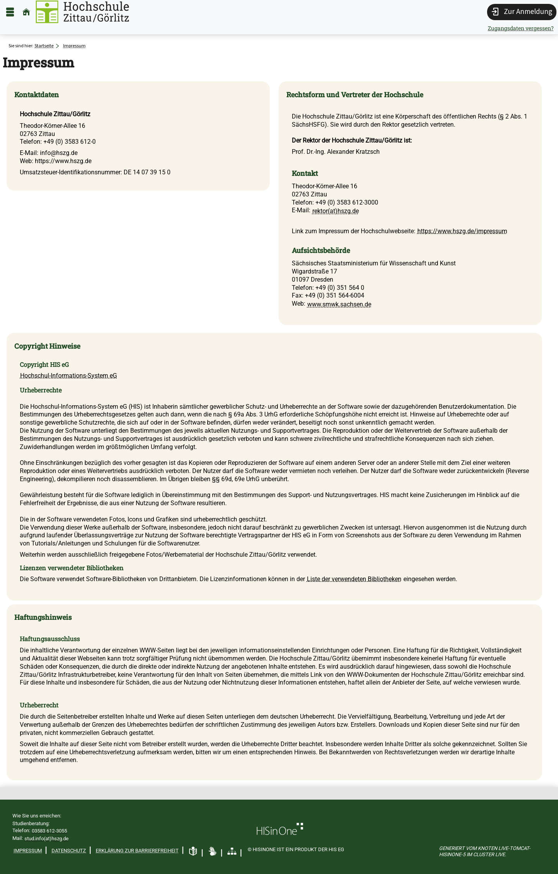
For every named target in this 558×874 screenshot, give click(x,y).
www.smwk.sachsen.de (339, 304)
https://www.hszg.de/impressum (462, 231)
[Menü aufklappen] (10, 12)
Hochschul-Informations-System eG (68, 375)
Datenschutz (69, 850)
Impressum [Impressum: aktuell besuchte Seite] (74, 46)
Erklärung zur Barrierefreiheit (137, 850)
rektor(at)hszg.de (335, 211)
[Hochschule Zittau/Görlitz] (82, 12)
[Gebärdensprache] (212, 852)
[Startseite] (26, 11)
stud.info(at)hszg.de (46, 838)
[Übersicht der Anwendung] (232, 852)
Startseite (43, 46)
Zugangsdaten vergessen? (521, 28)
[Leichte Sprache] (193, 852)
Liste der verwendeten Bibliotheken (354, 579)
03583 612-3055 (49, 831)
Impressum (28, 850)
